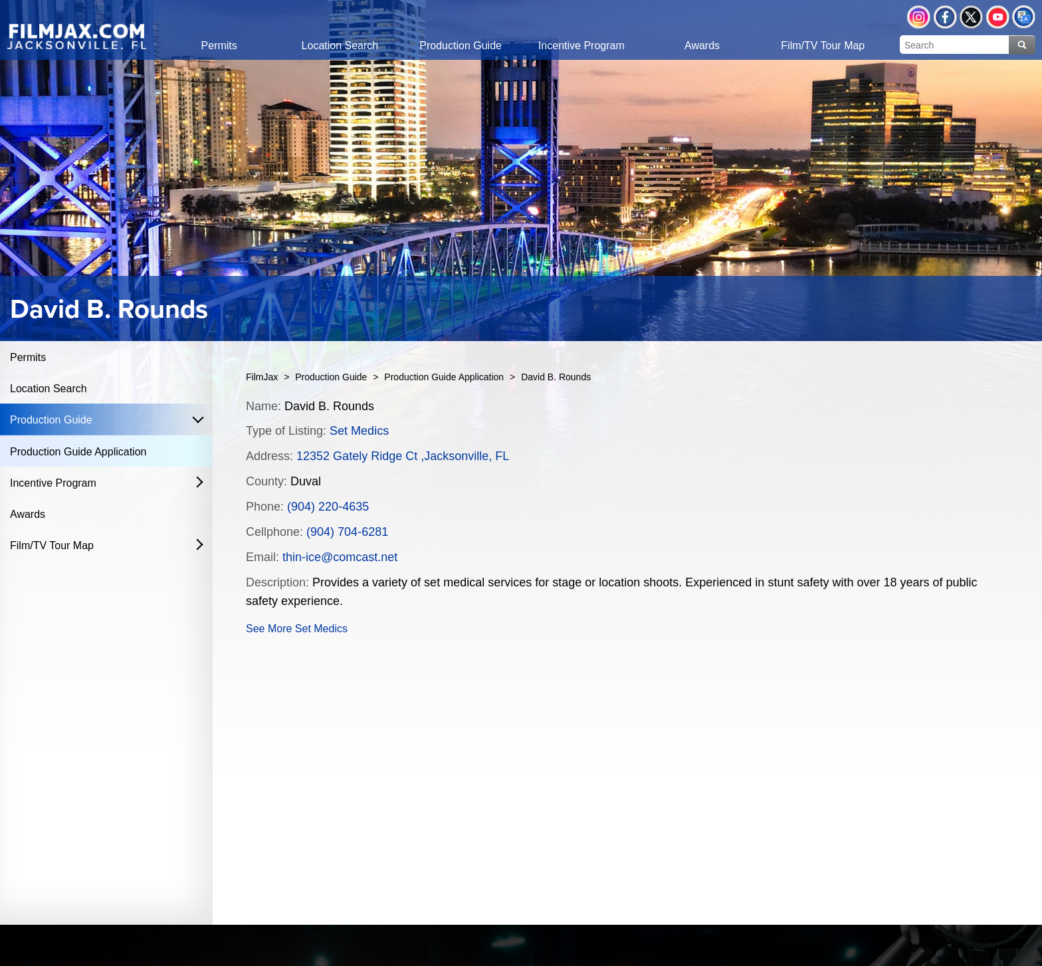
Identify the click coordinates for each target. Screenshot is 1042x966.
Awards (27, 514)
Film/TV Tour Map (52, 545)
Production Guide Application (78, 451)
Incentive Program (53, 483)
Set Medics (359, 430)
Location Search (48, 388)
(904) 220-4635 (328, 506)
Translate (1023, 17)
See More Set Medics (297, 628)
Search (1022, 45)
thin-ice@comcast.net (339, 557)
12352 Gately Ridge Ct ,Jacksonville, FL (402, 456)
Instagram (918, 17)
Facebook (945, 17)
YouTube (997, 17)
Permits (28, 357)
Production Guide (51, 419)
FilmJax (262, 377)
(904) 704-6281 (347, 532)
